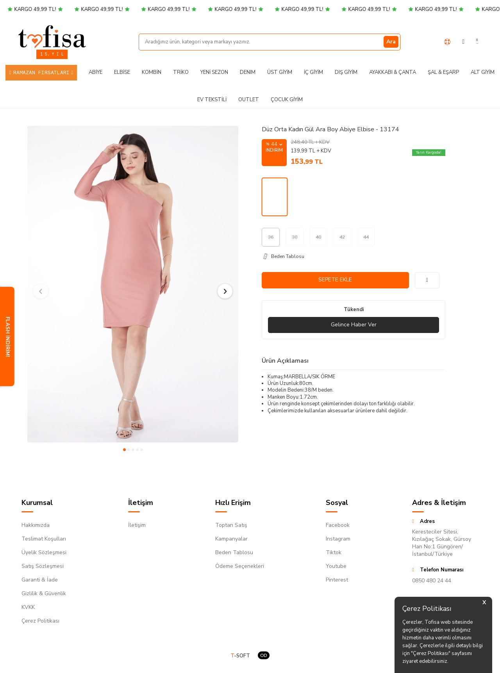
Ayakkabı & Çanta (392, 72)
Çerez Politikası (40, 621)
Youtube (336, 566)
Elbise (122, 72)
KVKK (28, 607)
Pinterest (337, 580)
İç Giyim (313, 72)
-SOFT (240, 656)
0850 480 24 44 (431, 580)
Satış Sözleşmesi (42, 566)
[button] (124, 449)
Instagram (338, 538)
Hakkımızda (35, 525)
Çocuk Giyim (287, 99)
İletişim (137, 525)
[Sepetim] (477, 42)
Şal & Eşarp (443, 72)
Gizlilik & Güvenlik (43, 593)
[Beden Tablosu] (353, 256)
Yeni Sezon (214, 72)
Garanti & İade (39, 580)
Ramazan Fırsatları (41, 72)
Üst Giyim (279, 72)
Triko (181, 72)
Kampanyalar (231, 538)
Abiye (95, 72)
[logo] (52, 36)
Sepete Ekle (335, 279)
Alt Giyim (483, 72)
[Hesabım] (463, 42)
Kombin (151, 72)
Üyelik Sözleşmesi (43, 552)
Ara (391, 41)
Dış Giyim (346, 72)
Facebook (338, 525)
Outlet (248, 99)
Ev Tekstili (212, 99)
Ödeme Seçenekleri (239, 566)
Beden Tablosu (234, 552)
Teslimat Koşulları (43, 538)
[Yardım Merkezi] (447, 42)
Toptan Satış (231, 525)
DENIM (247, 72)
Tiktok (333, 552)
